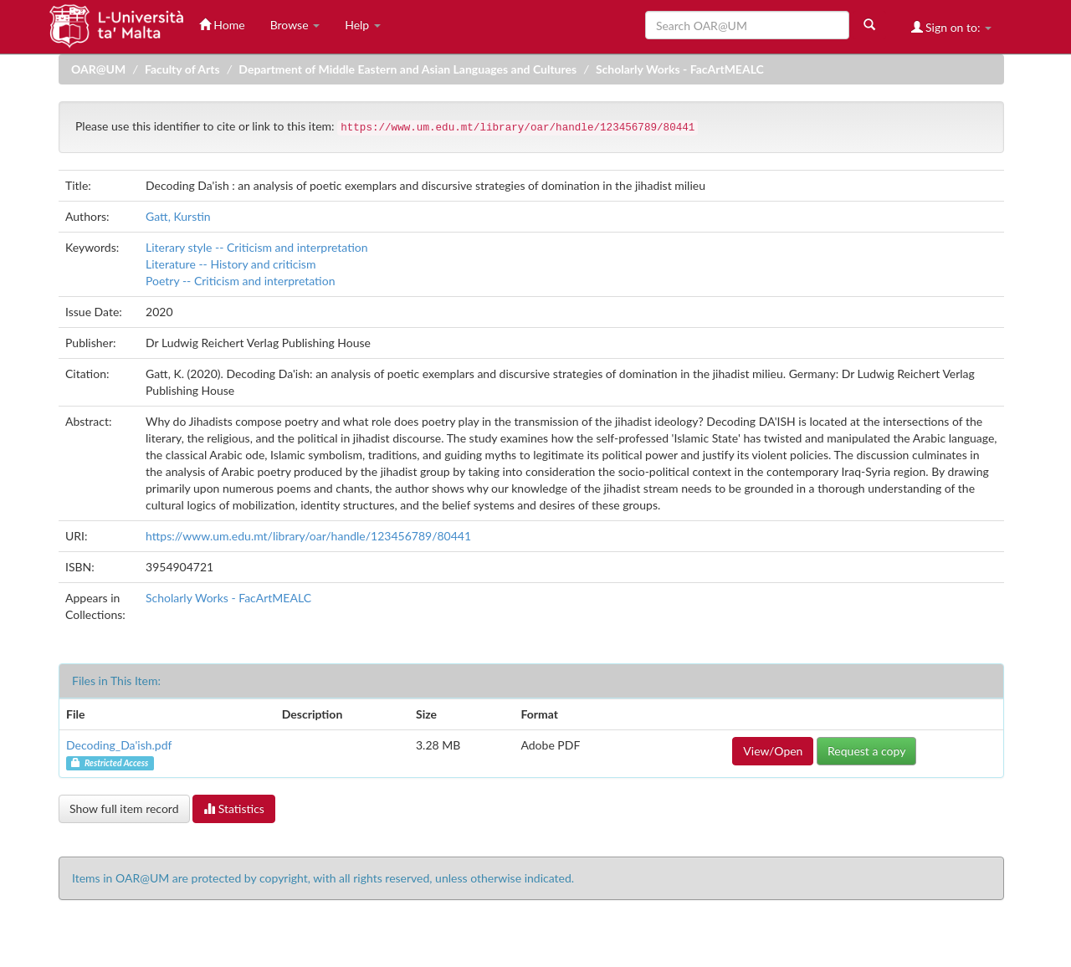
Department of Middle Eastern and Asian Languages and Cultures (407, 69)
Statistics (233, 808)
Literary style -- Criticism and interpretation (257, 247)
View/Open (772, 751)
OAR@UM (98, 69)
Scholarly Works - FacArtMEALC (680, 69)
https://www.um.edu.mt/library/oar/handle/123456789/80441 (308, 536)
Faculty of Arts (182, 69)
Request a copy (866, 751)
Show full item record (124, 808)
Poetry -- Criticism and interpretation (240, 281)
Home (222, 25)
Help (363, 25)
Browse (295, 25)
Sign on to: (951, 27)
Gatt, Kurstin (178, 216)
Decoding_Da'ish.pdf (119, 745)
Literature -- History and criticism (230, 264)
